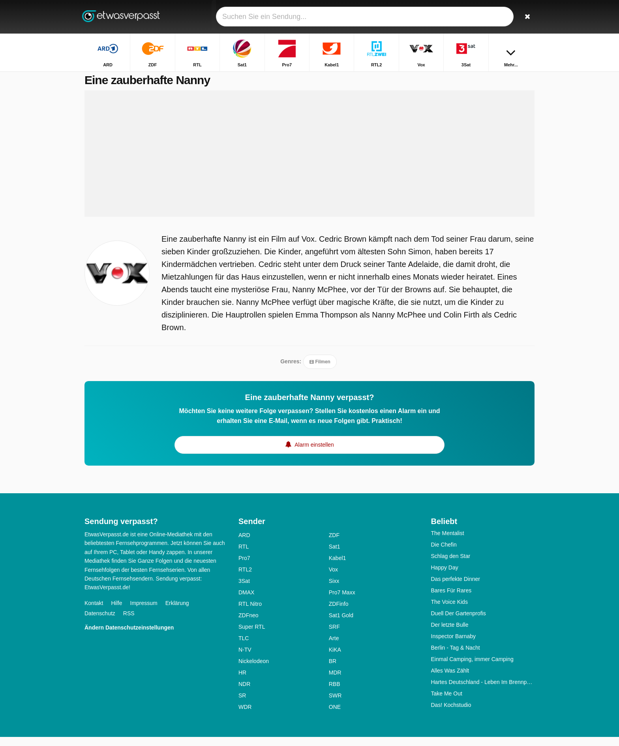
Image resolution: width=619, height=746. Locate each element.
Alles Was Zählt (450, 679)
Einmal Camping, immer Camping (472, 668)
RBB (334, 693)
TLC (243, 647)
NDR (244, 693)
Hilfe (116, 612)
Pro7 (244, 567)
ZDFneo (248, 624)
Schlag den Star (451, 565)
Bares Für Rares (451, 599)
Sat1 (334, 555)
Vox (333, 578)
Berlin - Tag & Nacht (455, 657)
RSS (129, 622)
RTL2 (245, 578)
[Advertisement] (309, 162)
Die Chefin (444, 554)
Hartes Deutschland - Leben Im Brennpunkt (483, 691)
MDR (335, 681)
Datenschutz (99, 622)
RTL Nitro (250, 613)
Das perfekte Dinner (455, 588)
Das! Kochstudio (451, 714)
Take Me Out (446, 702)
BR (332, 670)
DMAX (246, 601)
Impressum (144, 612)
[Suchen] (525, 17)
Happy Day (444, 576)
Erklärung (177, 612)
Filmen (320, 371)
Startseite (463, 78)
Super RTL (251, 636)
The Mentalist (447, 542)
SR (242, 704)
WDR (244, 716)
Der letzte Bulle (450, 634)
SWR (335, 704)
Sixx (334, 590)
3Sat (244, 590)
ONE (335, 716)
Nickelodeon (253, 670)
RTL (243, 555)
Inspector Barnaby (453, 645)
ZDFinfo (339, 613)
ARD (244, 544)
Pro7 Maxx (342, 601)
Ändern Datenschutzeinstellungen (129, 636)
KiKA (335, 659)
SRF (334, 636)
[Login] (499, 17)
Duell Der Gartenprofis (458, 622)
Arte (334, 647)
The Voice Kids (449, 611)
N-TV (244, 659)
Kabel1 (337, 567)
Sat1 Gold (341, 624)
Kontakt (93, 612)
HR (242, 681)
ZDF (334, 544)
